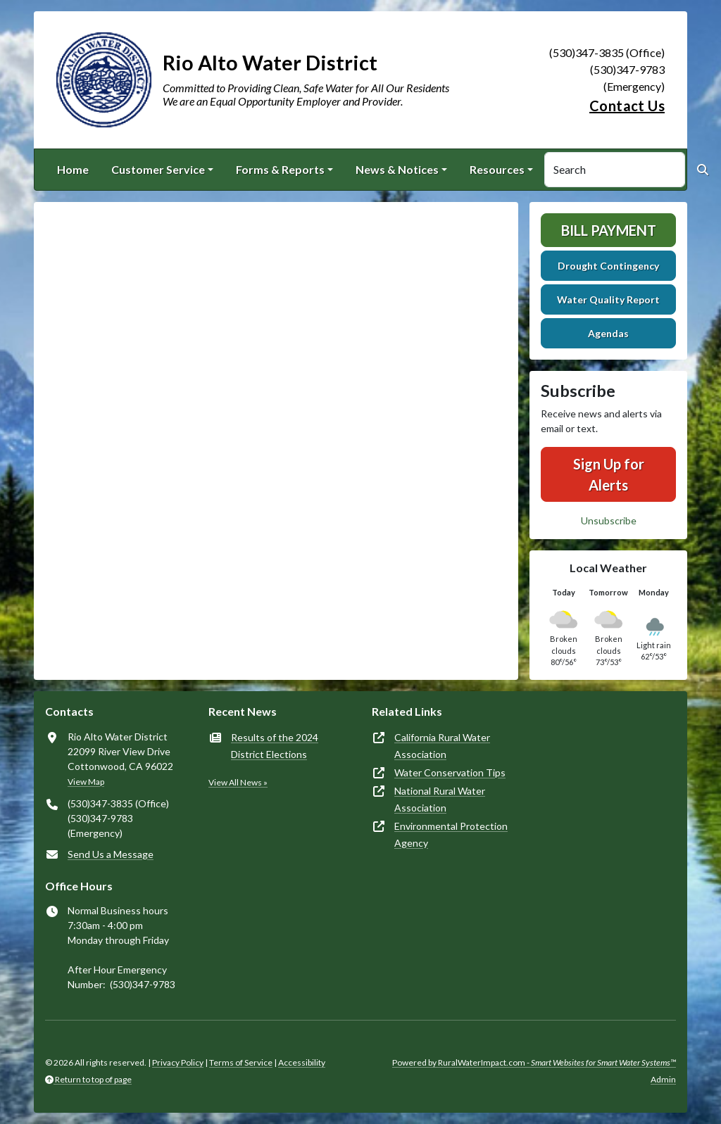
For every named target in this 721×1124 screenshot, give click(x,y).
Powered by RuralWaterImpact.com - (534, 1062)
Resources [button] (497, 169)
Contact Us (627, 105)
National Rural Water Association (439, 799)
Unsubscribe (609, 520)
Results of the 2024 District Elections (274, 745)
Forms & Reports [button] (280, 169)
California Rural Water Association (442, 745)
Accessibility (301, 1062)
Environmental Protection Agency (451, 834)
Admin (663, 1079)
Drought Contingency (608, 266)
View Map (86, 781)
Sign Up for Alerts (608, 474)
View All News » (238, 782)
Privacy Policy (177, 1062)
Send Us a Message (110, 854)
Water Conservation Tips (450, 772)
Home (73, 169)
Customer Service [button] (158, 169)
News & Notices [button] (397, 169)
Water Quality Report (608, 299)
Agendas (608, 333)
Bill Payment (608, 230)
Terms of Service (240, 1062)
